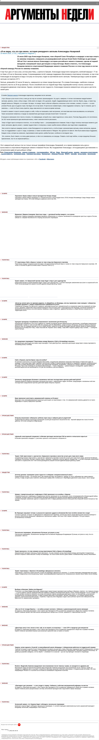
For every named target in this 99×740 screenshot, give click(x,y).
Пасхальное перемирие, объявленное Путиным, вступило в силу (37, 532)
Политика (5, 260)
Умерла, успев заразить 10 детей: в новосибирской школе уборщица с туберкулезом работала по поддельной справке (55, 647)
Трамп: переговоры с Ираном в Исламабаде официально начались (38, 571)
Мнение (5, 212)
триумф (74, 154)
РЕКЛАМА (4, 730)
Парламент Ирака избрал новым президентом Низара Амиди (35, 196)
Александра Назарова (12, 152)
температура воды (33, 154)
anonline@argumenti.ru (7, 733)
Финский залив (67, 152)
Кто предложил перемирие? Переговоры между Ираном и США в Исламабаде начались (45, 341)
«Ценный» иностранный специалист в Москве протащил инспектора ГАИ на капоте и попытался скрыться (51, 436)
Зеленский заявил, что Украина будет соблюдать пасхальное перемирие (39, 704)
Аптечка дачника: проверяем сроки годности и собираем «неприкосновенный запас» (44, 475)
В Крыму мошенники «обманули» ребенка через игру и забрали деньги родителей (43, 418)
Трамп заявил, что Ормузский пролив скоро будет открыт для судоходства (40, 281)
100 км (52, 152)
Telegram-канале (12, 95)
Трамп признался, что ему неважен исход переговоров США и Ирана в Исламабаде (43, 551)
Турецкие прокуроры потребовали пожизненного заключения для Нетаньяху (41, 322)
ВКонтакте (50, 159)
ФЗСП (67, 154)
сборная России (57, 154)
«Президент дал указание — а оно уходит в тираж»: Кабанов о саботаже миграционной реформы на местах (51, 685)
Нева (58, 152)
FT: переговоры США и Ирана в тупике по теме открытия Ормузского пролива (41, 262)
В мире (4, 193)
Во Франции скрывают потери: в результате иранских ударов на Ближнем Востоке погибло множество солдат (52, 513)
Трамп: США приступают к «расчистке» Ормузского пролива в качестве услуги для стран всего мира (49, 456)
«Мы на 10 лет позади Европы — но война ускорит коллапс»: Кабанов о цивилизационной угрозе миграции (51, 609)
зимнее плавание (28, 152)
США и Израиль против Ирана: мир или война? (31, 360)
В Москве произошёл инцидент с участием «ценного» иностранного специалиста (40, 438)
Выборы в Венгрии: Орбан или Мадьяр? (28, 589)
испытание (82, 154)
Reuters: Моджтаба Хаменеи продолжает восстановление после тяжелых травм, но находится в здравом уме (52, 666)
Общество (5, 47)
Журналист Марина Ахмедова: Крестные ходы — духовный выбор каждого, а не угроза (44, 214)
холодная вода (19, 154)
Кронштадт (46, 154)
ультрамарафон (43, 152)
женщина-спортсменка (89, 152)
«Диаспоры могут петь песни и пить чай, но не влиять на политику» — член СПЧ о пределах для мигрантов (51, 627)
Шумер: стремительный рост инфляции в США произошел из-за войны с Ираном (42, 494)
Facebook (42, 159)
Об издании (4, 732)
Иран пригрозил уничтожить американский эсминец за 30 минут (36, 398)
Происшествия (8, 415)
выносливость (6, 154)
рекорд (76, 152)
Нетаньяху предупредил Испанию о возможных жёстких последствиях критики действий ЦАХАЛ (48, 379)
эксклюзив (91, 154)
